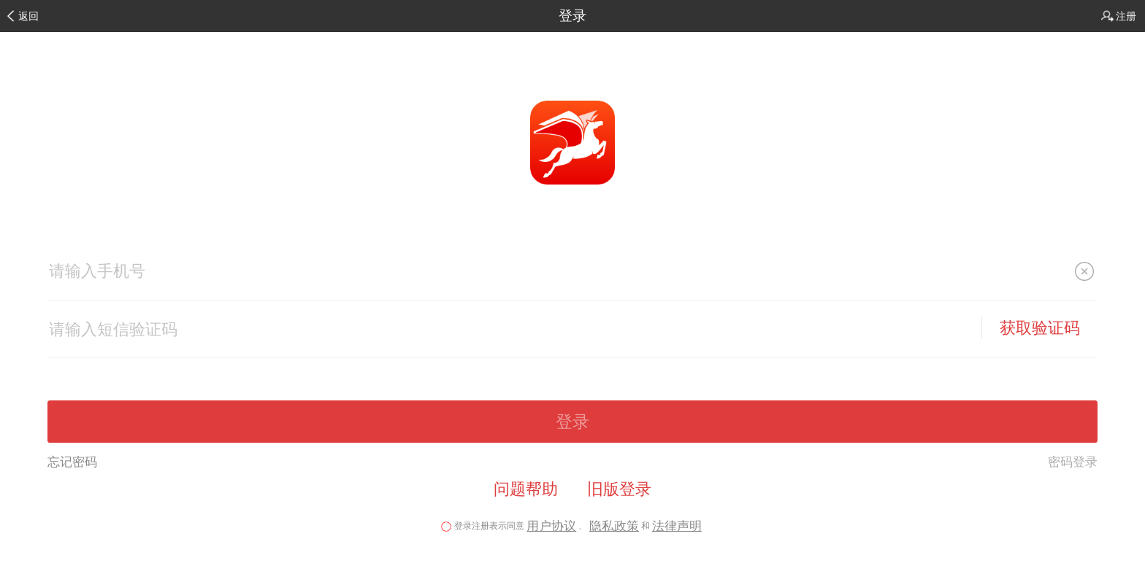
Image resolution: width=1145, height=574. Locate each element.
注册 (1126, 16)
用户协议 (551, 526)
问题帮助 (526, 489)
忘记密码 (72, 461)
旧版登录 (619, 489)
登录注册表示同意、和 (572, 526)
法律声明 (677, 526)
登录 (572, 15)
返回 (28, 16)
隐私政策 (614, 526)
